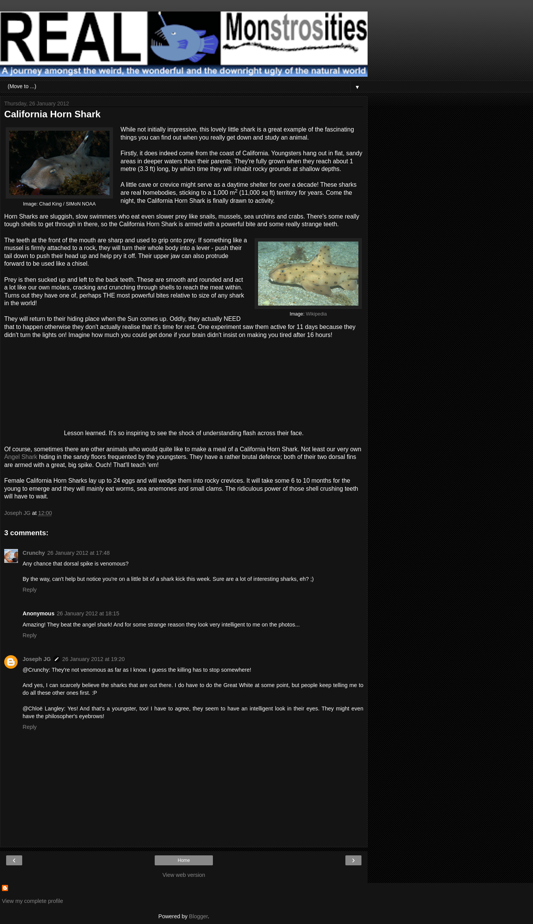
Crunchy (34, 553)
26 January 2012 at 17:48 (78, 553)
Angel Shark (20, 457)
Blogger (198, 916)
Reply (30, 590)
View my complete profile (32, 901)
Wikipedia (316, 314)
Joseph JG (37, 659)
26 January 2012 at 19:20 (93, 659)
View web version (183, 875)
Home (184, 860)
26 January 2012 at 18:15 (88, 613)
